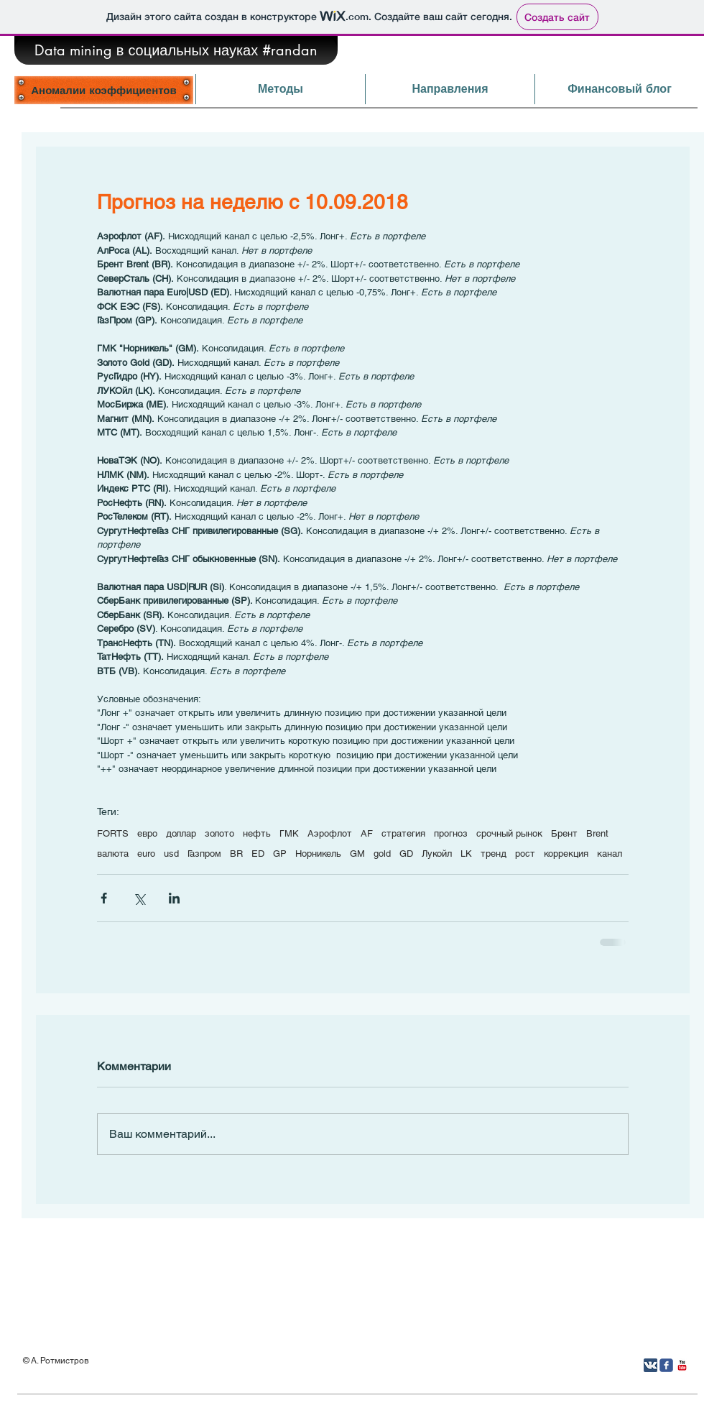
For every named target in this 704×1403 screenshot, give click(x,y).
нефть (257, 833)
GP (280, 853)
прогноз (451, 833)
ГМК (289, 833)
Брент (564, 833)
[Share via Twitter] (139, 898)
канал (609, 853)
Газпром (204, 853)
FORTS (113, 833)
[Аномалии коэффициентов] (103, 89)
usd (171, 853)
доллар (181, 833)
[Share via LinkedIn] (174, 898)
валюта (113, 853)
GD (406, 853)
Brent (597, 833)
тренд (493, 853)
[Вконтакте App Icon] (650, 1365)
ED (257, 853)
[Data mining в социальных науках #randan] (176, 50)
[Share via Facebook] (104, 898)
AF (367, 833)
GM (357, 853)
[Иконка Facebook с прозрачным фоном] (666, 1365)
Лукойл (437, 853)
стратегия (403, 833)
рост (525, 853)
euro (146, 853)
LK (466, 853)
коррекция (566, 853)
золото (219, 833)
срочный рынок (509, 833)
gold (382, 853)
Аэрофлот (329, 833)
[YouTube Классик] (682, 1365)
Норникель (318, 853)
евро (147, 833)
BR (236, 853)
